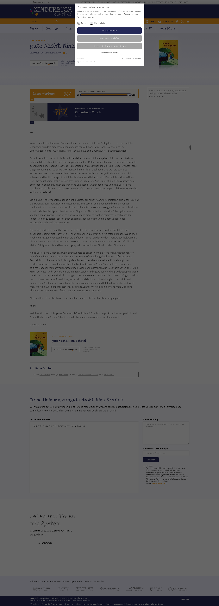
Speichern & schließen (109, 38)
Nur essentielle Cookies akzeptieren (109, 46)
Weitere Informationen (109, 52)
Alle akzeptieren (109, 30)
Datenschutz (137, 58)
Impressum (126, 58)
